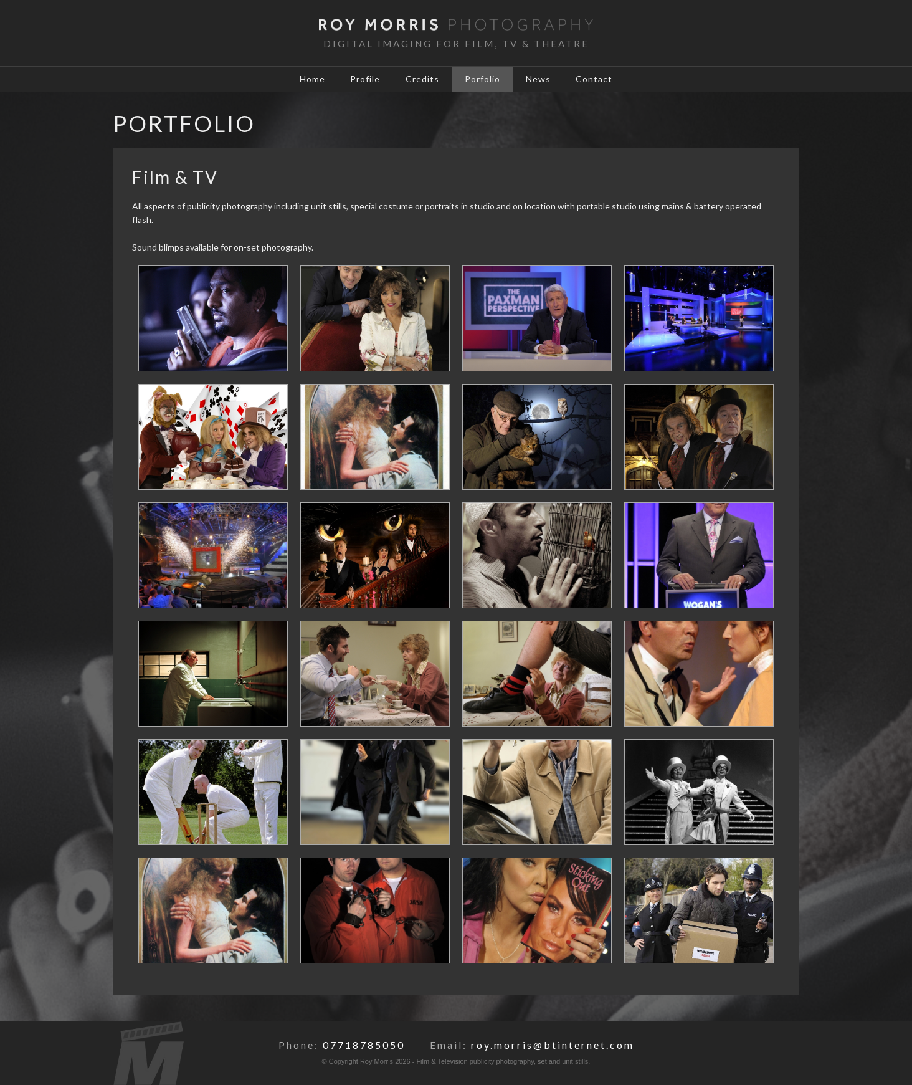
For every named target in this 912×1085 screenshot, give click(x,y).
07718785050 (364, 1045)
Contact (599, 79)
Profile (363, 79)
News (541, 79)
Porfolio (483, 79)
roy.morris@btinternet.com (552, 1045)
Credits (422, 79)
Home (307, 79)
